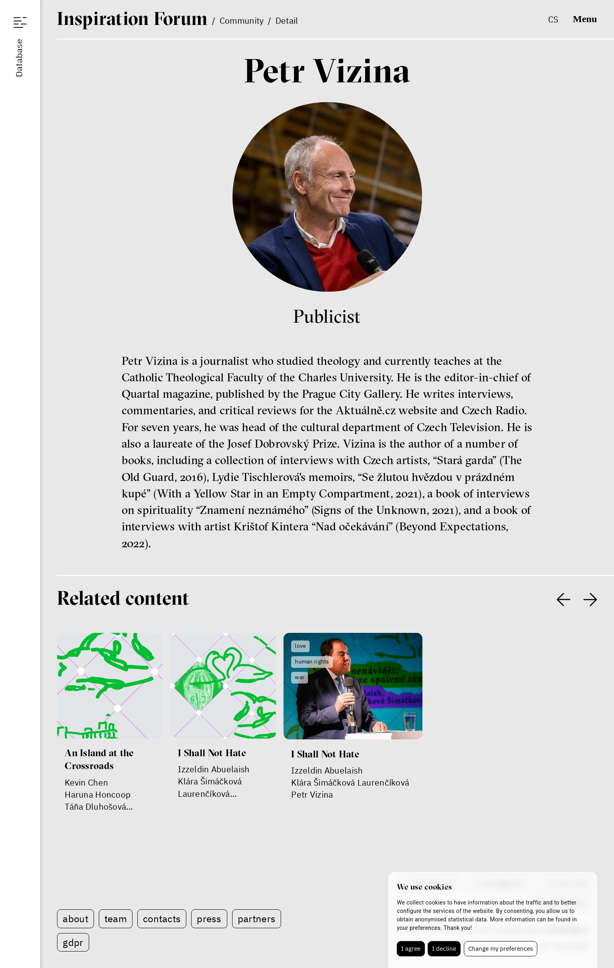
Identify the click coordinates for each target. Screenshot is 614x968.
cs (553, 19)
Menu (585, 19)
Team (115, 918)
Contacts (162, 918)
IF (132, 18)
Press (209, 918)
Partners (256, 918)
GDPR (73, 942)
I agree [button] (410, 948)
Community (242, 20)
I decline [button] (444, 948)
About (75, 918)
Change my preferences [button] (500, 948)
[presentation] (563, 599)
